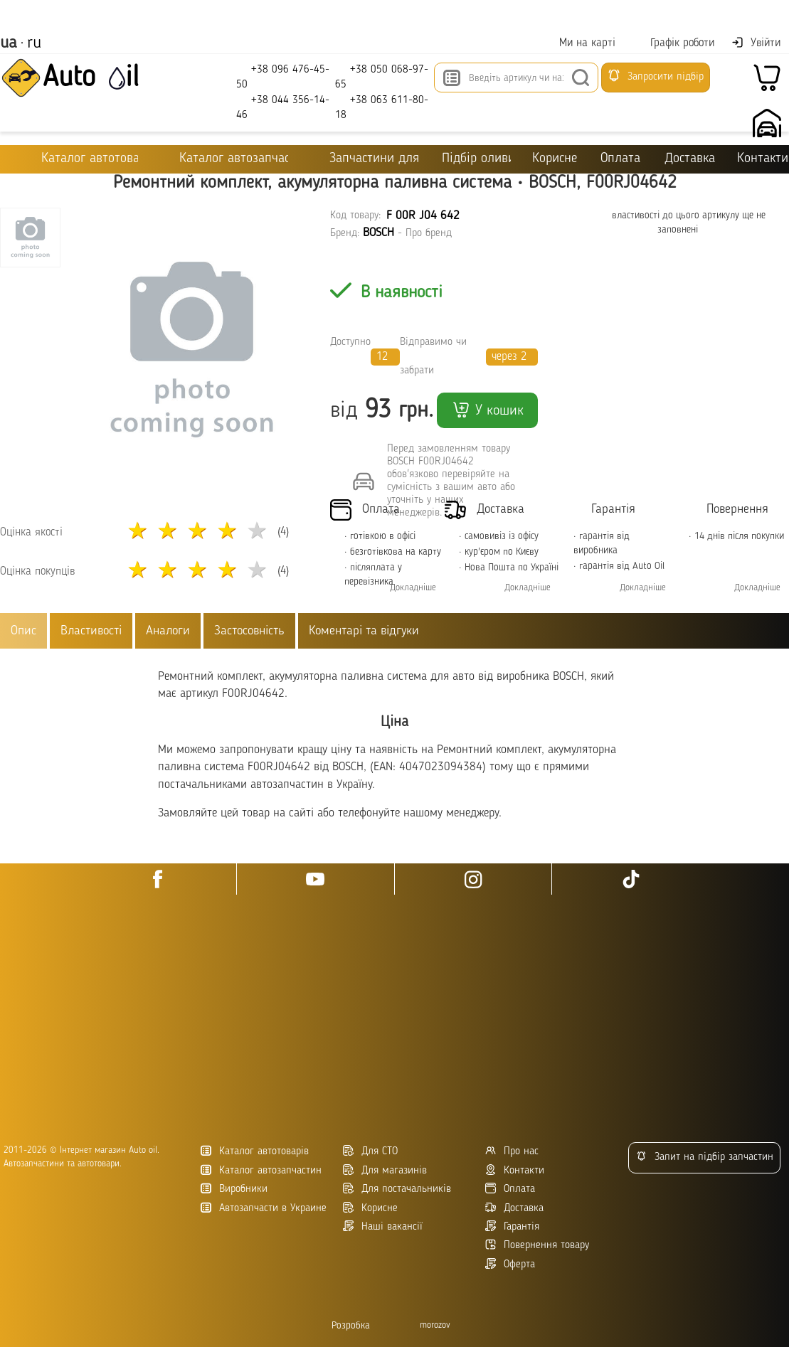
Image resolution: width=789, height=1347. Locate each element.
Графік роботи (673, 43)
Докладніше (413, 587)
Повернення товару (537, 1245)
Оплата (620, 159)
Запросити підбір (655, 75)
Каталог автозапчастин (261, 1170)
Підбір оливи (476, 159)
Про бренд (429, 233)
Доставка (689, 159)
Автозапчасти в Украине (264, 1208)
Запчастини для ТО (364, 158)
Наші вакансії (383, 1226)
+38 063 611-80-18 (381, 107)
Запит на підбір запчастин (704, 1157)
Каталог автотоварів (255, 1151)
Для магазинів (385, 1170)
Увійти (755, 42)
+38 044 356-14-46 (282, 107)
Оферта (510, 1264)
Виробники (234, 1189)
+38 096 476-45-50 (282, 76)
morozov (435, 1325)
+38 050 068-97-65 (381, 76)
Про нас (512, 1151)
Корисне (554, 159)
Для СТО (370, 1151)
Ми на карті (578, 43)
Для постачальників (397, 1189)
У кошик (487, 410)
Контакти (762, 159)
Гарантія (512, 1226)
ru (34, 43)
